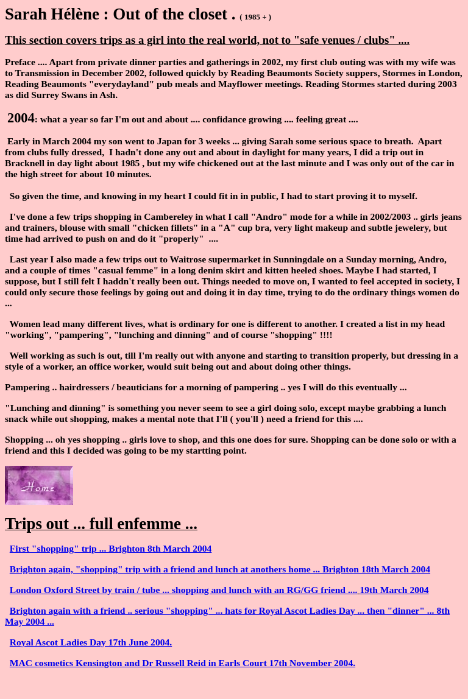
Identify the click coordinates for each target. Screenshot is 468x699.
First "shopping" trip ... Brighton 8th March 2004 (111, 548)
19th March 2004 (394, 590)
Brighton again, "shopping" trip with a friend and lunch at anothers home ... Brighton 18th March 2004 (220, 569)
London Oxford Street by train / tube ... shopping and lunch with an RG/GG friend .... (184, 590)
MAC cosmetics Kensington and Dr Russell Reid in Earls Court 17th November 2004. (182, 663)
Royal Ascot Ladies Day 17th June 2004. (91, 642)
